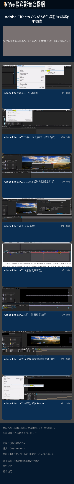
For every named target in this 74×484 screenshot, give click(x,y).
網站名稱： (30, 428)
